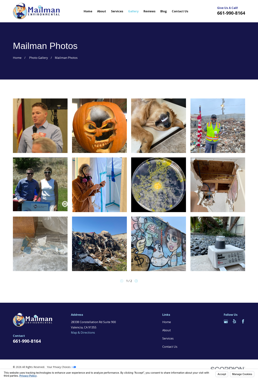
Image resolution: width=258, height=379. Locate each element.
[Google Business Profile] (226, 321)
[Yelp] (234, 321)
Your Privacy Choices (61, 367)
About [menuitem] (101, 11)
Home (166, 322)
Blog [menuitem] (163, 11)
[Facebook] (243, 321)
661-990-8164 (231, 13)
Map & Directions (83, 332)
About (166, 330)
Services (168, 338)
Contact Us (169, 347)
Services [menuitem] (117, 11)
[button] (40, 125)
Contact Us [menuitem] (180, 11)
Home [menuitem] (88, 11)
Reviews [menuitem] (150, 11)
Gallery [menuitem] (133, 11)
